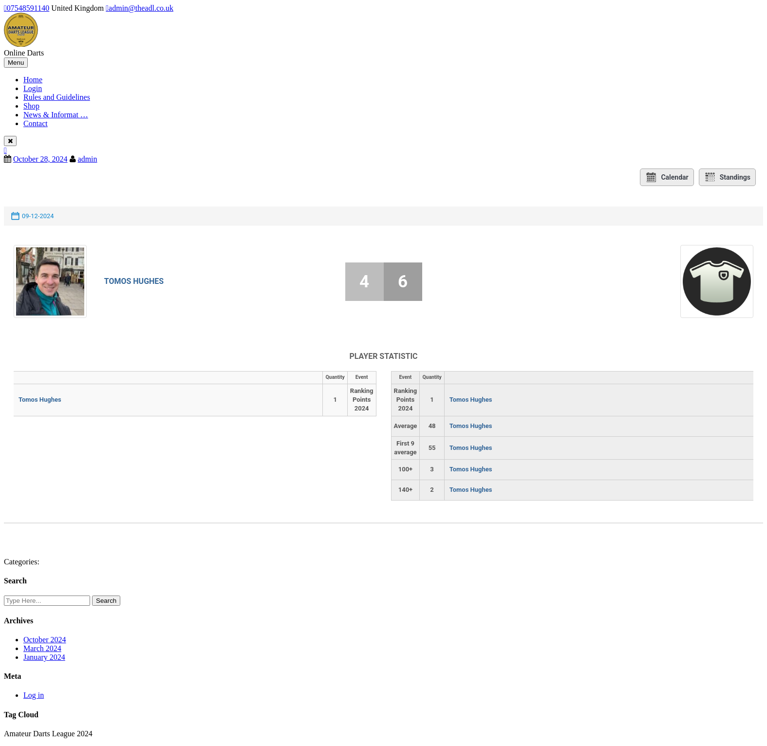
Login (32, 88)
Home (32, 79)
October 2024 (44, 639)
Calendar (666, 177)
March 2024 (42, 648)
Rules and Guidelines (56, 97)
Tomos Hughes (134, 281)
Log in (33, 695)
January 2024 (44, 657)
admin (87, 159)
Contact (35, 123)
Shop (31, 106)
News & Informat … (55, 115)
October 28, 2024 (40, 159)
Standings (727, 177)
